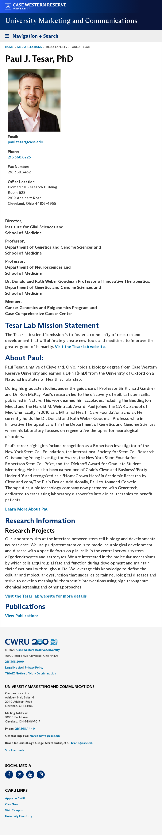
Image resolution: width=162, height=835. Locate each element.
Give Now (11, 804)
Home (9, 46)
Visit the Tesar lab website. (80, 346)
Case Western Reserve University (38, 650)
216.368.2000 (14, 661)
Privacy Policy (34, 667)
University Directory (18, 816)
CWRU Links (16, 791)
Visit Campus (14, 810)
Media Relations (29, 46)
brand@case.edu (82, 743)
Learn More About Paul (27, 509)
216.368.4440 (25, 728)
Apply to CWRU (15, 798)
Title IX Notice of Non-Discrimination (30, 673)
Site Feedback (14, 750)
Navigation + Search (30, 37)
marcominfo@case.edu (45, 736)
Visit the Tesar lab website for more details (46, 596)
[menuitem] (81, 798)
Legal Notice (14, 667)
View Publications (22, 615)
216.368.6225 (19, 157)
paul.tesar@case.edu (25, 142)
